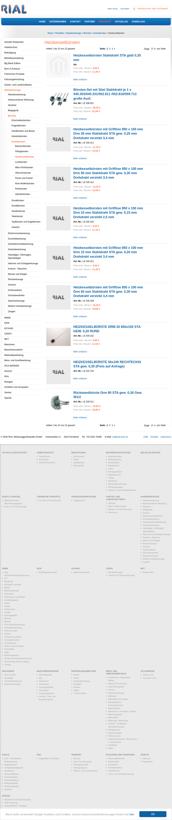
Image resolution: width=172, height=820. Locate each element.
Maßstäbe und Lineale (118, 699)
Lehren (111, 690)
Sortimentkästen (11, 774)
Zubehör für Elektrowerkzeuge (121, 575)
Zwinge (7, 665)
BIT (5, 578)
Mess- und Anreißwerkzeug (17, 360)
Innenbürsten (99, 33)
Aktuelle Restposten (14, 42)
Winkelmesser (114, 736)
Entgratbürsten (19, 125)
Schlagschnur (114, 730)
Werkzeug (112, 512)
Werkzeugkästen (11, 786)
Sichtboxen (9, 771)
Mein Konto (113, 9)
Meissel (7, 618)
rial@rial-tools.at (120, 437)
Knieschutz (44, 459)
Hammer (112, 503)
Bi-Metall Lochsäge (12, 584)
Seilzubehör (79, 465)
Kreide (7, 612)
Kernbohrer (44, 684)
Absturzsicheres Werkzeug (21, 100)
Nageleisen (148, 761)
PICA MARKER (11, 366)
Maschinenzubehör (13, 349)
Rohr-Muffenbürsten (24, 183)
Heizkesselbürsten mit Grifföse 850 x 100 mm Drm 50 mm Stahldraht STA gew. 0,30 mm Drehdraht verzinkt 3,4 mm (108, 173)
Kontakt (154, 437)
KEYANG (8, 328)
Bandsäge (8, 678)
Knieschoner (9, 609)
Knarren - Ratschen (17, 268)
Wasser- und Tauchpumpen (120, 509)
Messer (7, 621)
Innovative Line (149, 678)
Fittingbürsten (21, 151)
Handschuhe (44, 456)
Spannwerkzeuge (16, 301)
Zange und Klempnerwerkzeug (17, 658)
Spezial (7, 398)
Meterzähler (113, 717)
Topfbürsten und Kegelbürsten (26, 222)
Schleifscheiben (115, 768)
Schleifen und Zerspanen (16, 387)
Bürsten (87, 33)
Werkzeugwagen (115, 487)
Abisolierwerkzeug (16, 94)
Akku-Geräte (10, 675)
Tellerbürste (17, 216)
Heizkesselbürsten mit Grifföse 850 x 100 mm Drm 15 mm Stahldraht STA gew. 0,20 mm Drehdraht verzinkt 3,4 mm (108, 252)
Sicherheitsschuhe (47, 462)
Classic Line (148, 675)
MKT (6, 339)
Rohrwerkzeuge (15, 279)
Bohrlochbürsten (23, 146)
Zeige (146, 49)
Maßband (112, 696)
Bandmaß (8, 581)
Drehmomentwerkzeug (19, 233)
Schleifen (78, 684)
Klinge (7, 606)
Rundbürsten (18, 200)
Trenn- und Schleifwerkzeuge (121, 774)
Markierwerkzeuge (116, 693)
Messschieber (114, 708)
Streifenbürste (18, 211)
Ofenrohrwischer (23, 173)
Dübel (76, 459)
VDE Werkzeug (11, 803)
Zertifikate (112, 745)
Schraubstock (10, 643)
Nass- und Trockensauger (15, 506)
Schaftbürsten (18, 205)
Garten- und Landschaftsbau (18, 85)
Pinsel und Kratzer (24, 178)
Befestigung (10, 52)
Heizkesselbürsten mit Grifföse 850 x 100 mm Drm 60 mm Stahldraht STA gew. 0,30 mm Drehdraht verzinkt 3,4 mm (108, 291)
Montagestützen (115, 472)
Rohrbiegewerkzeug (13, 628)
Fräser (76, 678)
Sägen (76, 690)
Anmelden (124, 9)
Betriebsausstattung (13, 58)
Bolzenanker (79, 456)
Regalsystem (79, 500)
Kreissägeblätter (46, 687)
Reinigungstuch (80, 768)
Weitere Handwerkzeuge (20, 306)
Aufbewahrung (114, 459)
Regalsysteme (114, 475)
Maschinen (9, 344)
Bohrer (7, 587)
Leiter (110, 469)
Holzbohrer (44, 681)
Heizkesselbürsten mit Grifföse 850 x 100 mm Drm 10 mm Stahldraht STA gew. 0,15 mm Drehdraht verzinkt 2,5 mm (108, 212)
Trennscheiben (80, 693)
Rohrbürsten (21, 188)
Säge (6, 652)
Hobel (7, 603)
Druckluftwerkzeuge (13, 681)
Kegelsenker (113, 761)
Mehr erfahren (80, 79)
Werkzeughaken (11, 780)
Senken (77, 687)
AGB (145, 437)
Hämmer (146, 758)
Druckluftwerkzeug (17, 238)
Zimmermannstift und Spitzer (17, 661)
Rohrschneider (10, 631)
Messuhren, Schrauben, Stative (122, 711)
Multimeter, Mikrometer (118, 720)
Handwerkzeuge (73, 33)
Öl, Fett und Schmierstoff (50, 500)
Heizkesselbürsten (24, 157)
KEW (6, 323)
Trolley (111, 478)
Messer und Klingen (17, 274)
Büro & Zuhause (12, 68)
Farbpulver (9, 594)
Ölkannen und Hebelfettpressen (122, 490)
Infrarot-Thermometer (117, 683)
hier (131, 814)
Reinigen (8, 382)
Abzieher (12, 105)
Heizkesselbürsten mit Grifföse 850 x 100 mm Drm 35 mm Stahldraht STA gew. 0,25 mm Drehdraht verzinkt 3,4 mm (108, 133)
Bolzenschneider (11, 591)
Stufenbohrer (114, 771)
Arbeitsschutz (10, 47)
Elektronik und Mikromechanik (17, 800)
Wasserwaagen (115, 733)
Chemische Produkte (14, 74)
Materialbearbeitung (13, 355)
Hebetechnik (113, 465)
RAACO (8, 371)
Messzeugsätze (115, 714)
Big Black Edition (12, 63)
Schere (7, 634)
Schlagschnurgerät (12, 637)
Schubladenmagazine (13, 768)
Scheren (12, 284)
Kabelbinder (79, 462)
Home (50, 33)
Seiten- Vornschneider (14, 646)
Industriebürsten (19, 136)
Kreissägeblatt (10, 615)
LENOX (8, 333)
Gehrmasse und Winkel (14, 597)
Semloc (8, 392)
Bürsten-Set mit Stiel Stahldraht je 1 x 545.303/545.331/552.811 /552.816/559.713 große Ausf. (104, 94)
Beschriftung (113, 462)
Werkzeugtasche (11, 655)
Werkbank (112, 481)
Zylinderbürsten (22, 194)
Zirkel (110, 748)
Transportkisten (11, 777)
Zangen (11, 311)
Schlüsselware (15, 290)
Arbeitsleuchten (115, 456)
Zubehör (16, 227)
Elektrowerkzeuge (81, 572)
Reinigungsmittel (81, 765)
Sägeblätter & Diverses (49, 758)
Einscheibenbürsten (21, 120)
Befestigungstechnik (48, 572)
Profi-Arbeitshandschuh (14, 624)
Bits (40, 678)
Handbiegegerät (11, 600)
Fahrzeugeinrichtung (14, 79)
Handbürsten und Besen (23, 131)
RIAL (6, 376)
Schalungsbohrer (46, 693)
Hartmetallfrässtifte (116, 758)
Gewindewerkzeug (17, 249)
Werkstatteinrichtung (117, 484)
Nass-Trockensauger (117, 506)
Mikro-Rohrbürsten (24, 167)
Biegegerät (13, 110)
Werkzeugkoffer (11, 783)
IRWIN (7, 318)
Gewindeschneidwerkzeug (20, 244)
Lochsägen (44, 690)
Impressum (166, 437)
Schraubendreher (16, 295)
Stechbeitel (9, 649)
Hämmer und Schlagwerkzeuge (23, 263)
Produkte (59, 33)
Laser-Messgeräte (116, 687)
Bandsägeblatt (45, 675)
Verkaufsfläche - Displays (15, 806)
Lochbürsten (21, 162)
